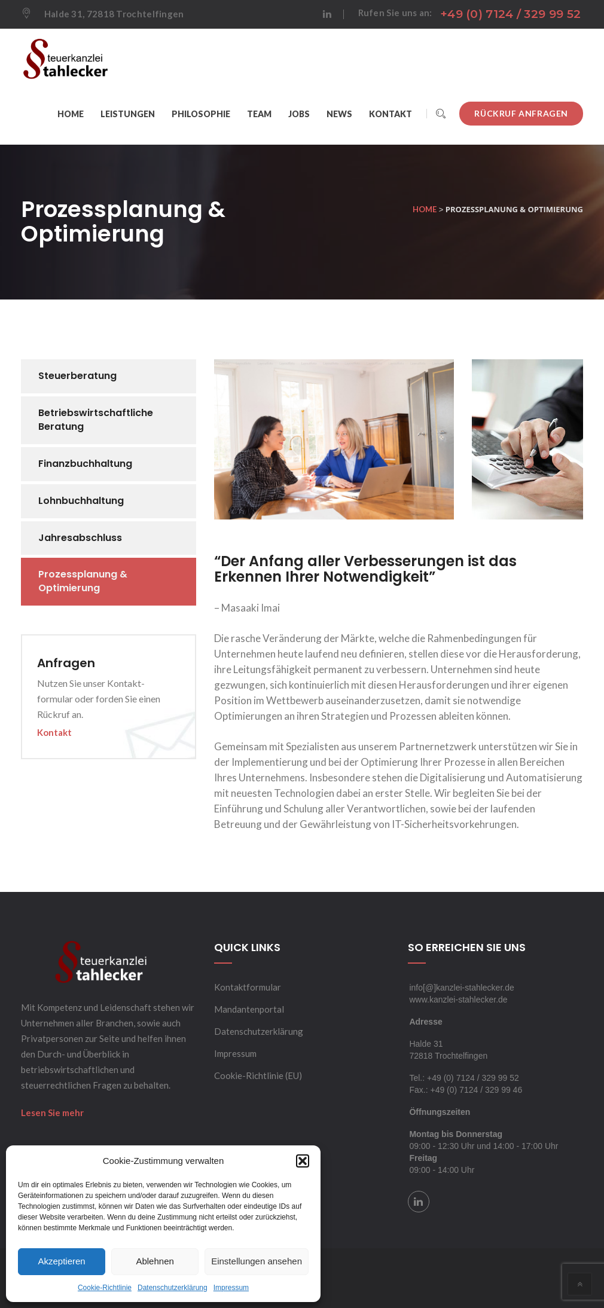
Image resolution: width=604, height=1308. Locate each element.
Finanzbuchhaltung (85, 463)
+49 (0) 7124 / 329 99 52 (510, 14)
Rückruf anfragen (521, 113)
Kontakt (54, 732)
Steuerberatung (77, 376)
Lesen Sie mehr (52, 1112)
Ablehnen (154, 1261)
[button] (303, 1161)
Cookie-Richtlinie (105, 1287)
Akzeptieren (61, 1261)
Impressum (231, 1287)
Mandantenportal (249, 1009)
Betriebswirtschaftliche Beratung (95, 419)
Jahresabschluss (80, 538)
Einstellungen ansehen (256, 1261)
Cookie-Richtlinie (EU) (258, 1075)
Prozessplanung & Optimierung (82, 581)
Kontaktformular (247, 987)
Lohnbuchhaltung (81, 501)
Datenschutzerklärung (173, 1287)
